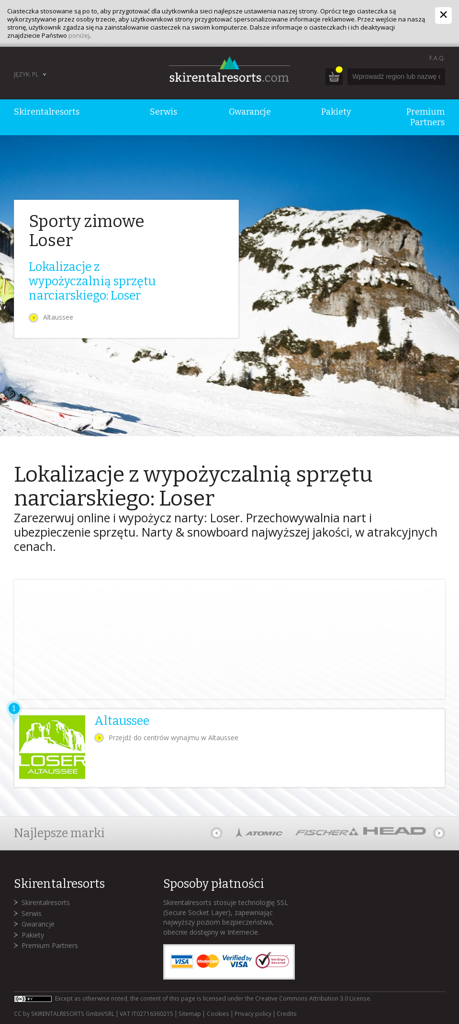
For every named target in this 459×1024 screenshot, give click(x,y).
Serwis (32, 913)
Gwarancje (38, 923)
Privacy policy (253, 1014)
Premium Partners (50, 945)
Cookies (218, 1014)
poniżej (79, 35)
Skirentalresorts (46, 902)
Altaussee (58, 317)
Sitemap (190, 1014)
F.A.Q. (437, 58)
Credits (287, 1014)
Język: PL (26, 74)
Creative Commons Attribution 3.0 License (312, 998)
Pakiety (33, 934)
